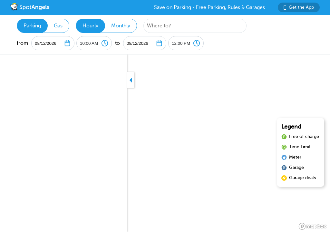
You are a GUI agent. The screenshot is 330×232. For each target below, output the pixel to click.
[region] (165, 143)
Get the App (299, 7)
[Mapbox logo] (312, 226)
